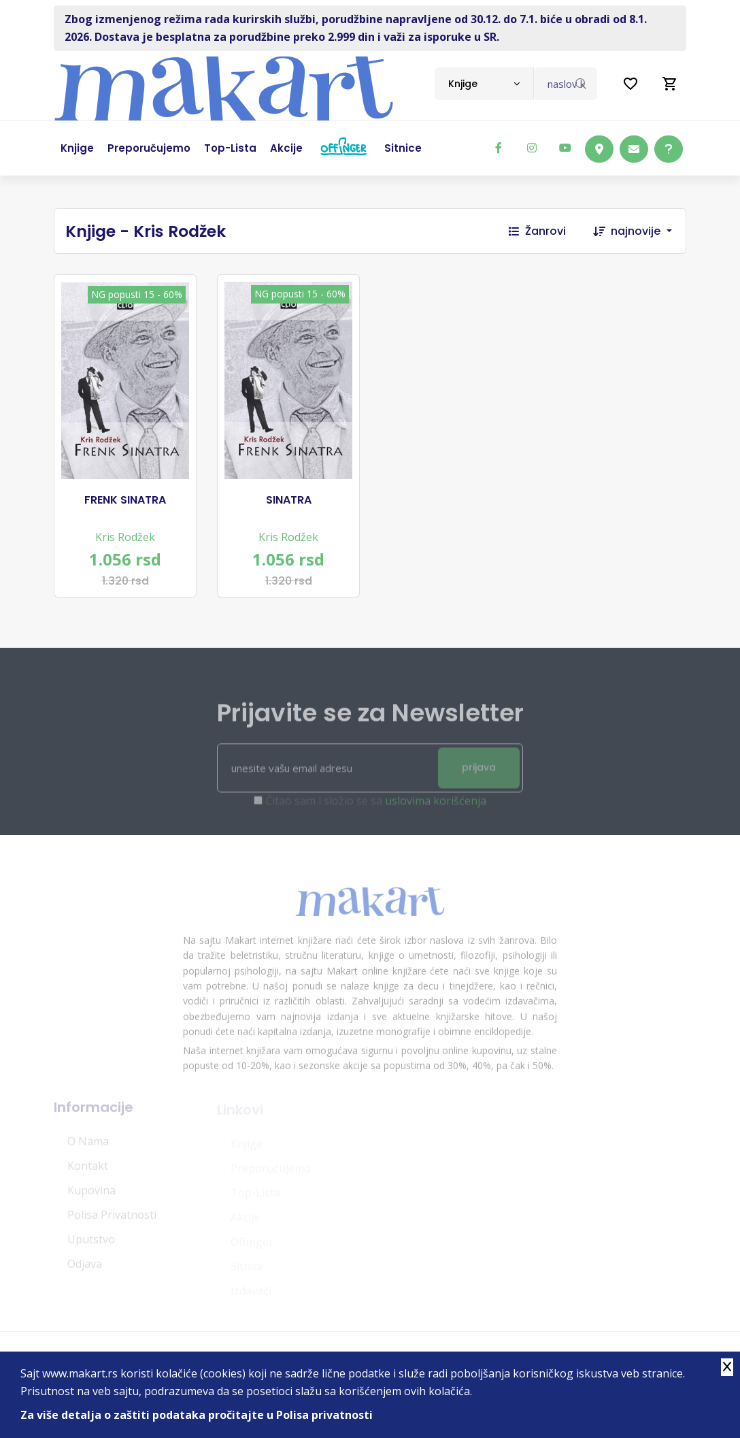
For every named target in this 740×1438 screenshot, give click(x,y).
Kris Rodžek (125, 536)
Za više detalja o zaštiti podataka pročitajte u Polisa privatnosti (196, 1414)
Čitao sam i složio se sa (375, 805)
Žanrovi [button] (537, 231)
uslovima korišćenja (435, 805)
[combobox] (484, 83)
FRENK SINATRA (125, 500)
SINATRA (289, 500)
